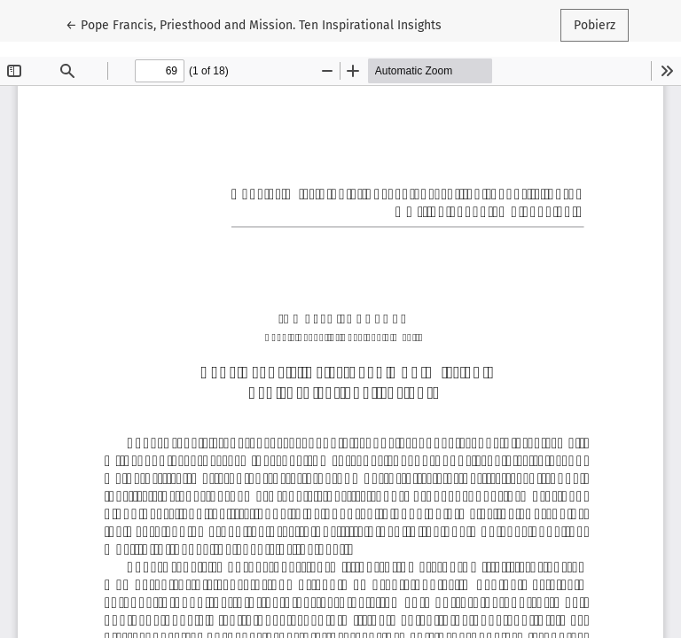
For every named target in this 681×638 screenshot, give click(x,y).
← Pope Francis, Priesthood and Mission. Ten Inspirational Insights (254, 24)
